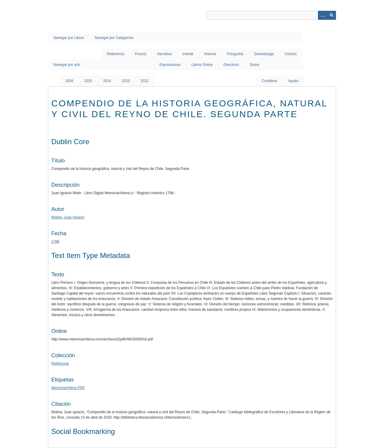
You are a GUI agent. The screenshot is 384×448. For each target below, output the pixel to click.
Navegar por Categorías (114, 38)
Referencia (115, 54)
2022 (145, 81)
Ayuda (293, 81)
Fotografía (235, 54)
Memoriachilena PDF (68, 388)
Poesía (140, 54)
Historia (210, 54)
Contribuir (269, 81)
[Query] (271, 15)
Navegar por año (66, 65)
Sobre (254, 65)
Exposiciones (170, 65)
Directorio (231, 65)
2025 (88, 81)
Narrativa (164, 54)
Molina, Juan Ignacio (67, 217)
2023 (126, 81)
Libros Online (202, 65)
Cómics (291, 54)
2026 (69, 81)
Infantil (187, 54)
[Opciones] (322, 15)
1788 (55, 241)
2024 (107, 81)
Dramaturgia (264, 54)
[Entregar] (331, 15)
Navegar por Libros (68, 38)
